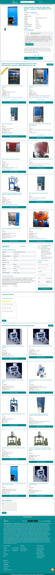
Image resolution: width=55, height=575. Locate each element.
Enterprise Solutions (41, 555)
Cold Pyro (5, 542)
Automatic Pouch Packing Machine (39, 536)
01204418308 (6, 562)
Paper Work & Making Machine (9, 4)
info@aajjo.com (7, 565)
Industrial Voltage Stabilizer (22, 531)
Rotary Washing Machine (12, 531)
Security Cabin (19, 526)
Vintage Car (20, 541)
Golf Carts (15, 541)
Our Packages (39, 550)
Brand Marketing (40, 553)
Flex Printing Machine (38, 530)
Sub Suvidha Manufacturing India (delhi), (37, 238)
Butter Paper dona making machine (10, 158)
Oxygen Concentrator (39, 541)
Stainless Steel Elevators (10, 526)
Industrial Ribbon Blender (17, 524)
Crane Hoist (19, 532)
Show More (50, 64)
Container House (36, 529)
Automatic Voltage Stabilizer (42, 531)
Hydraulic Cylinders (13, 530)
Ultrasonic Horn (31, 535)
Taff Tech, (4, 238)
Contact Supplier (29, 43)
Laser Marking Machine (16, 523)
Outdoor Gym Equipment (45, 540)
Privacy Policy (23, 550)
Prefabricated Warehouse (12, 529)
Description (22, 246)
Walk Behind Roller (41, 523)
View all (50, 325)
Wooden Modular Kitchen (24, 537)
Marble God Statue (42, 534)
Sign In (41, 1)
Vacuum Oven (42, 529)
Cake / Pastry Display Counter (15, 534)
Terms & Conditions (24, 548)
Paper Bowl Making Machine (19, 4)
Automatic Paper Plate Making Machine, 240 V (13, 447)
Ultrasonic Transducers (15, 536)
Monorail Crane (24, 532)
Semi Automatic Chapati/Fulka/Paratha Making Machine (27, 539)
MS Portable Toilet (42, 526)
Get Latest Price (33, 12)
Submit (3, 320)
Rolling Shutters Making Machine (36, 537)
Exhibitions (6, 554)
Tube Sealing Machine (8, 524)
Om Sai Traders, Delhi (6, 133)
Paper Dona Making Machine (36, 228)
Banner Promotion (40, 551)
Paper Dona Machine (7, 123)
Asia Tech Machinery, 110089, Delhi (36, 165)
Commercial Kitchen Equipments (14, 535)
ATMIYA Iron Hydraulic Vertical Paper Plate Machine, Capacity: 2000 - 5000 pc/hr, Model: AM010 (40, 449)
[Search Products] (20, 2)
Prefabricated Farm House (33, 526)
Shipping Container (28, 529)
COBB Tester (30, 532)
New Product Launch (41, 554)
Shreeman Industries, (6, 168)
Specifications (5, 246)
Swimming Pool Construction (15, 540)
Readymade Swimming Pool (35, 540)
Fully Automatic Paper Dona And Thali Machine (40, 345)
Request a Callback (33, 57)
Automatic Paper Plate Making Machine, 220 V (13, 413)
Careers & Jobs (15, 548)
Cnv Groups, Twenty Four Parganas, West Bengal (12, 96)
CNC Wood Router (30, 530)
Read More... (36, 51)
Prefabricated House (21, 529)
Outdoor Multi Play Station (32, 523)
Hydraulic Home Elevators (25, 525)
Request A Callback (27, 516)
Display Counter (16, 525)
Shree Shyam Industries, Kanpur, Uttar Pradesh (39, 96)
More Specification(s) (29, 29)
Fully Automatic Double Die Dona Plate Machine (41, 158)
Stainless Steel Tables (35, 524)
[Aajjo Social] (43, 520)
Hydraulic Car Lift (41, 525)
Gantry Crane (13, 532)
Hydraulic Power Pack (22, 530)
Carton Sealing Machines (8, 525)
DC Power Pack (6, 530)
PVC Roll (48, 534)
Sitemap (5, 548)
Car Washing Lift (46, 537)
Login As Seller (40, 557)
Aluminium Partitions (26, 524)
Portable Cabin (24, 523)
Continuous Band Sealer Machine (26, 536)
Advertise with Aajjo (40, 548)
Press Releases (15, 547)
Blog (4, 551)
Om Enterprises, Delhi (33, 199)
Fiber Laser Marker (25, 534)
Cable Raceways (38, 535)
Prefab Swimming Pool (43, 539)
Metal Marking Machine (34, 534)
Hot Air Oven (48, 529)
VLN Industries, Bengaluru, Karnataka (10, 204)
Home (2, 4)
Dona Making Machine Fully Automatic (38, 192)
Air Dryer (17, 537)
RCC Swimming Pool (25, 540)
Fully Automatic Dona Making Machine (11, 228)
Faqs (5, 555)
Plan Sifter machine (24, 535)
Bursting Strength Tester (37, 532)
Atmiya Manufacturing (35, 32)
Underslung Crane (7, 532)
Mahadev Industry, (33, 132)
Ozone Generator (47, 541)
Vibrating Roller (48, 523)
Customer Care (7, 550)
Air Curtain (6, 535)
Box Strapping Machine (44, 524)
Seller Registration (40, 547)
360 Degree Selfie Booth (12, 542)
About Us (5, 547)
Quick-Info (6, 553)
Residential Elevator (34, 525)
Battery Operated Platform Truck (28, 541)
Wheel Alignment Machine (12, 539)
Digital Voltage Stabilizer (32, 531)
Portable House (25, 526)
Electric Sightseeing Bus (8, 541)
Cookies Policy (23, 547)
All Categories (15, 550)
